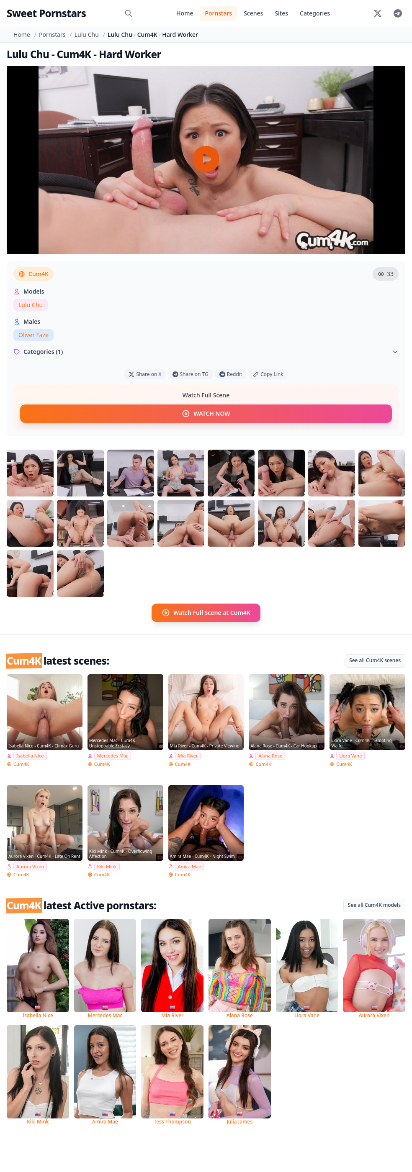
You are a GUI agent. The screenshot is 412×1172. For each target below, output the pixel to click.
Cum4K (33, 274)
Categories (315, 13)
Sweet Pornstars (46, 13)
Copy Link (268, 374)
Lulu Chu (87, 34)
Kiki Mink (107, 866)
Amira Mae (189, 866)
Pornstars (218, 13)
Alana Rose (270, 755)
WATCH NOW (206, 413)
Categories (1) (206, 352)
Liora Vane (350, 755)
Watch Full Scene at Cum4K (206, 613)
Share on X (145, 374)
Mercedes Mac (113, 755)
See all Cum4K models (374, 904)
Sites (281, 13)
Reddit (230, 374)
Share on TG (191, 374)
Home (184, 13)
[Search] (128, 13)
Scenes (253, 13)
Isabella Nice (30, 755)
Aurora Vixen (30, 866)
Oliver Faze (33, 335)
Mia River (188, 755)
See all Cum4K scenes (375, 660)
